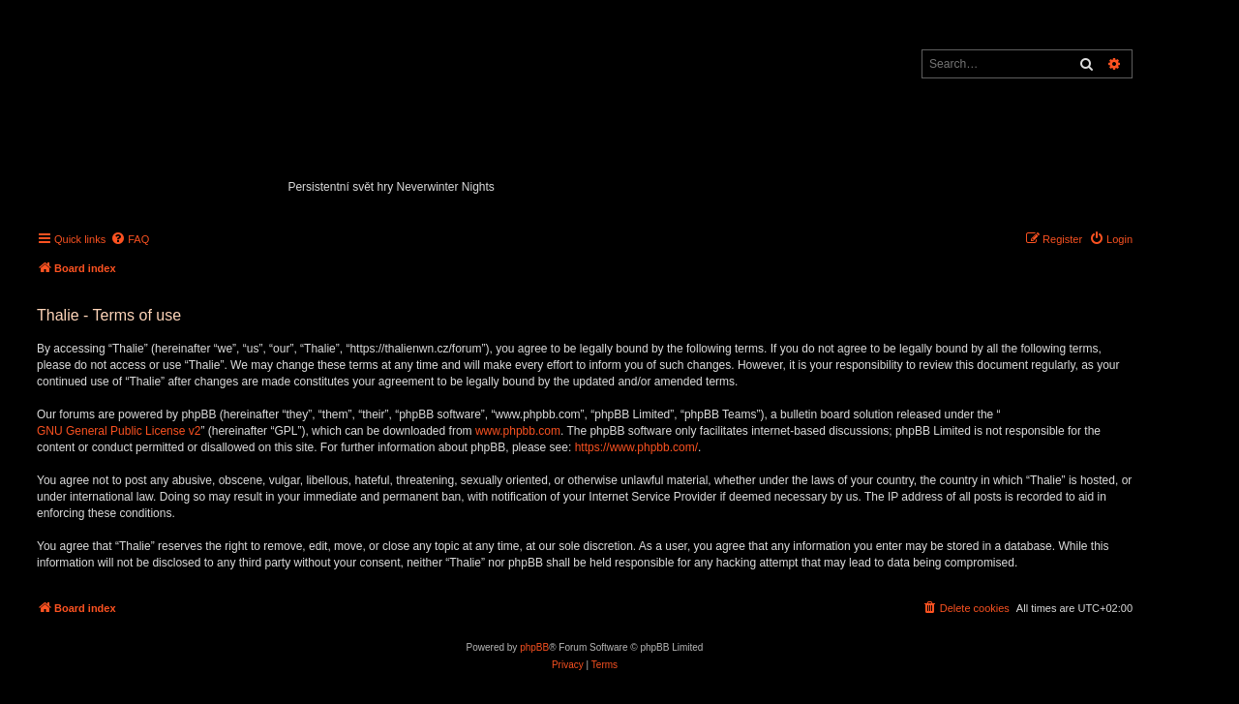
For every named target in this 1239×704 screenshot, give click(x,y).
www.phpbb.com (517, 431)
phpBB (534, 647)
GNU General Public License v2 (118, 431)
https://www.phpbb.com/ (636, 447)
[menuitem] (129, 239)
